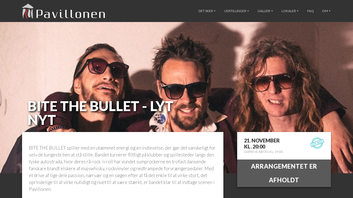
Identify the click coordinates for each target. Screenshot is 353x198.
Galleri (265, 11)
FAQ (310, 11)
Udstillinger (236, 11)
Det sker (207, 11)
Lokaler (290, 11)
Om (326, 11)
